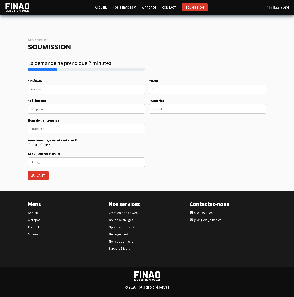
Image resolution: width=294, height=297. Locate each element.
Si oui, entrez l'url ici (44, 154)
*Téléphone (37, 100)
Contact (33, 227)
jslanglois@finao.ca (207, 220)
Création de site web (123, 213)
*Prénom (35, 81)
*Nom (153, 81)
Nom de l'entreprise (43, 120)
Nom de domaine (121, 241)
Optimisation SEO (121, 227)
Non (47, 145)
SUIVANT (38, 175)
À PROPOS (149, 7)
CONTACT (169, 7)
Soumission (36, 234)
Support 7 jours (119, 248)
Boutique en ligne (121, 220)
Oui (34, 145)
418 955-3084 (203, 213)
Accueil (33, 213)
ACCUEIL (101, 7)
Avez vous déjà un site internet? (53, 140)
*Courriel (156, 100)
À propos (34, 220)
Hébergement (118, 234)
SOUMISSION (194, 7)
